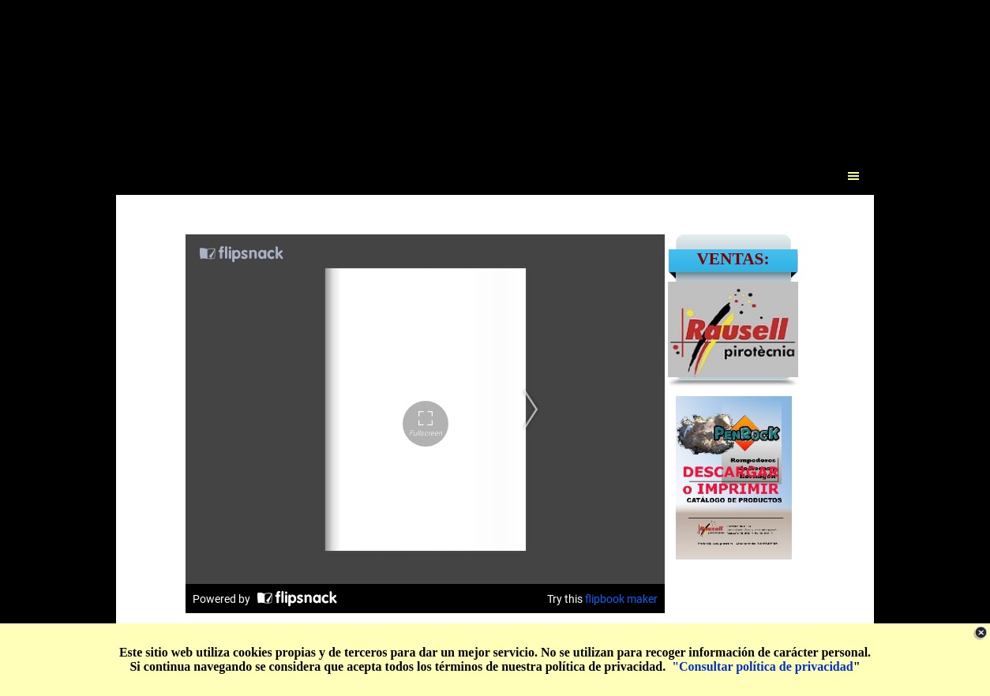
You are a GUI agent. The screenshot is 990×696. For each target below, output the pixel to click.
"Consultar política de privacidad (762, 666)
